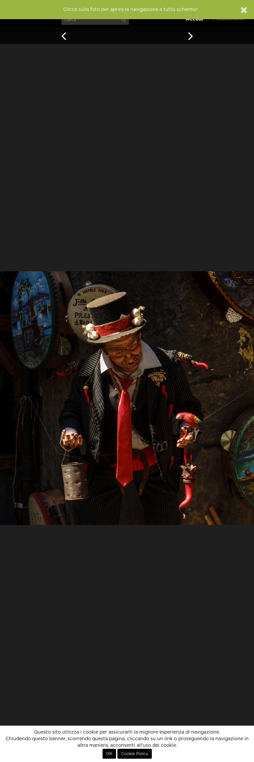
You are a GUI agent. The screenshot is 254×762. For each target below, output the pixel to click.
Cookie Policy (134, 754)
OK (109, 754)
